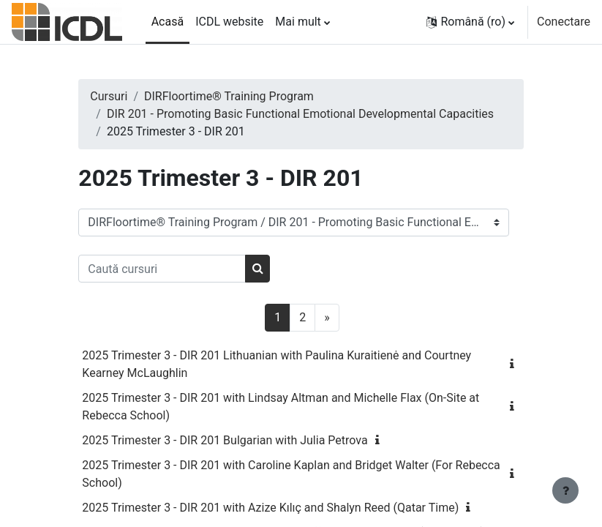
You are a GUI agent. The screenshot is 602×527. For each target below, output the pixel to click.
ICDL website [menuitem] (229, 22)
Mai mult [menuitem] (298, 22)
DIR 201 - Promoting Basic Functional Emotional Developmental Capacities (300, 114)
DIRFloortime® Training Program (229, 96)
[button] (470, 22)
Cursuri (108, 96)
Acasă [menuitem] (167, 22)
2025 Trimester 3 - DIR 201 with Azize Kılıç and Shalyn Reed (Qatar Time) (270, 508)
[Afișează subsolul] (565, 490)
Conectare (563, 22)
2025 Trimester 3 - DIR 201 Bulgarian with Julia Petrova (224, 440)
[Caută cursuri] (162, 269)
